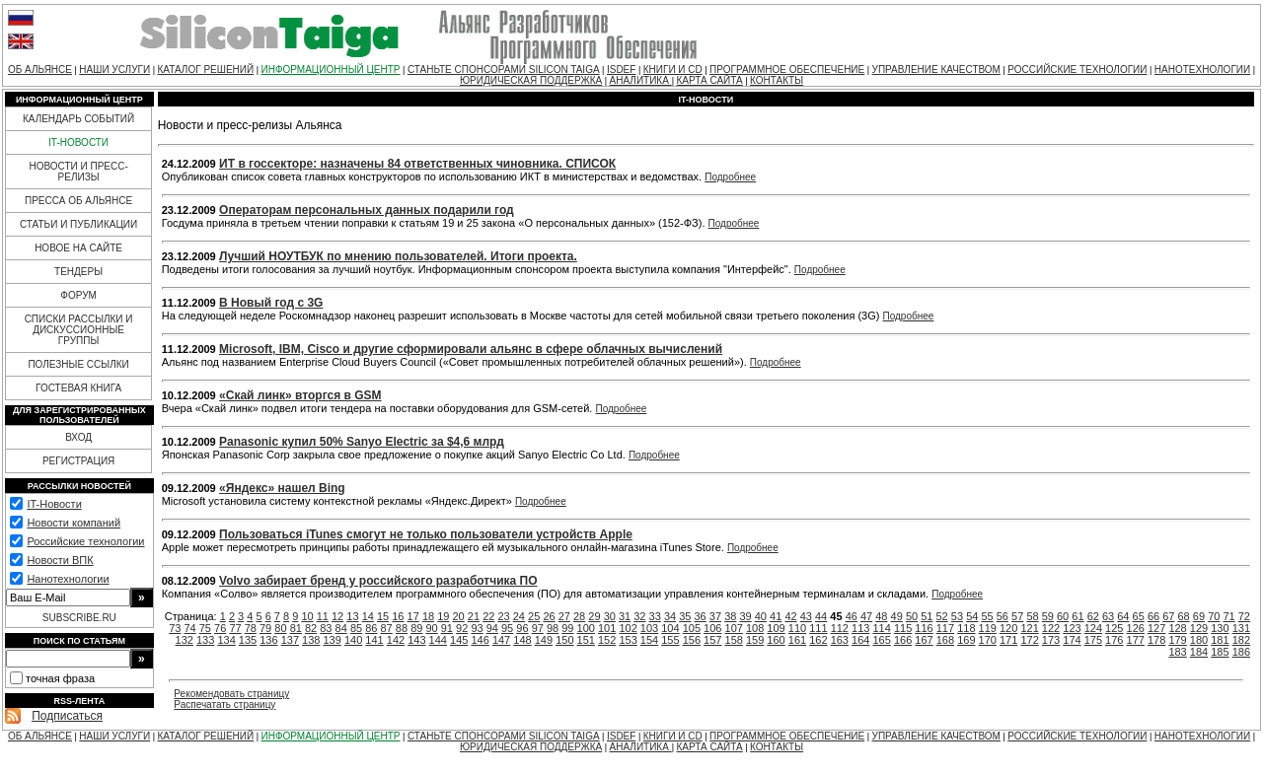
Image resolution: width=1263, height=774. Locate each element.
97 (538, 628)
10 (307, 616)
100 (586, 628)
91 (447, 628)
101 (607, 628)
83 (326, 628)
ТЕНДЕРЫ (78, 271)
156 (692, 640)
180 (1199, 640)
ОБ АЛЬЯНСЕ (40, 69)
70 (1214, 616)
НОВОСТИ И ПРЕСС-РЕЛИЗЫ (78, 171)
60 (1063, 616)
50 (912, 616)
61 (1077, 616)
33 (655, 616)
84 (341, 628)
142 (396, 640)
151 (586, 640)
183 (1177, 652)
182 (1241, 640)
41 (775, 616)
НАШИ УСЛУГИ (114, 69)
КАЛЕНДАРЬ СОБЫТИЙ (78, 118)
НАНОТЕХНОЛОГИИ (1202, 69)
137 (290, 640)
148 (522, 640)
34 (670, 616)
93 (477, 628)
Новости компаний (73, 522)
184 (1199, 652)
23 (503, 616)
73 (175, 628)
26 (549, 616)
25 (534, 616)
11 (323, 616)
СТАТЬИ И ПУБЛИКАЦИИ (78, 224)
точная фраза (60, 678)
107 (734, 628)
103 (649, 628)
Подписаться (67, 716)
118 (966, 628)
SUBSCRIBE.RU (79, 617)
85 (356, 628)
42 (790, 616)
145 (459, 640)
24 (519, 616)
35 (685, 616)
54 (972, 616)
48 (881, 616)
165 (881, 640)
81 (296, 628)
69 (1199, 616)
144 (438, 640)
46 (851, 616)
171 (1008, 640)
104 (670, 628)
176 (1114, 640)
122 (1051, 628)
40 (761, 616)
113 (860, 628)
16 (398, 616)
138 (311, 640)
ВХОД (78, 437)
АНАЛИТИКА (641, 80)
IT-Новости (54, 504)
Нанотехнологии (68, 579)
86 (371, 628)
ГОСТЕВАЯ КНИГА (78, 388)
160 (775, 640)
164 (860, 640)
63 (1108, 616)
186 (1241, 652)
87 (387, 628)
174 (1071, 640)
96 (522, 628)
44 (821, 616)
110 (797, 628)
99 (567, 628)
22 (488, 616)
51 (926, 616)
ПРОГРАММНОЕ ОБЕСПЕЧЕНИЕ (786, 69)
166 (903, 640)
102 (627, 628)
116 (923, 628)
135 (248, 640)
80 (280, 628)
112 (840, 628)
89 (416, 628)
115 (903, 628)
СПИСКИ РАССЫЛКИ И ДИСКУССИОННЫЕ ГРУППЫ (79, 330)
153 (627, 640)
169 (966, 640)
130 (1219, 628)
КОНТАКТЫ (776, 80)
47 (866, 616)
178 (1156, 640)
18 (428, 616)
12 (337, 616)
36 (700, 616)
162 (818, 640)
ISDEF (621, 69)
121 (1029, 628)
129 (1199, 628)
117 (945, 628)
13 (352, 616)
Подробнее (730, 177)
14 (368, 616)
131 (1241, 628)
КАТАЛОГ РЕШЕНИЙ (205, 69)
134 (226, 640)
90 (431, 628)
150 (564, 640)
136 (268, 640)
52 (942, 616)
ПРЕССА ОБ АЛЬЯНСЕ (78, 200)
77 (235, 628)
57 (1017, 616)
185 (1219, 652)
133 (205, 640)
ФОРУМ (78, 295)
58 (1032, 616)
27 (564, 616)
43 (806, 616)
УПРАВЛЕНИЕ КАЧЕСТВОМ (936, 69)
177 (1136, 640)
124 (1093, 628)
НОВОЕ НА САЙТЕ (78, 248)
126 (1136, 628)
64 (1123, 616)
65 (1139, 616)
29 (594, 616)
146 (479, 640)
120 (1008, 628)
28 (579, 616)
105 (692, 628)
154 (649, 640)
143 (416, 640)
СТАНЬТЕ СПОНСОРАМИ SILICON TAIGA (504, 69)
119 (988, 628)
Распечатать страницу (224, 704)
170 (988, 640)
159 (755, 640)
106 (712, 628)
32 (639, 616)
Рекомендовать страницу (231, 693)
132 (184, 640)
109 (775, 628)
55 (987, 616)
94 (492, 628)
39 (745, 616)
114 (881, 628)
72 (1244, 616)
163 (840, 640)
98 (552, 628)
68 (1184, 616)
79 (265, 628)
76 (220, 628)
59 (1048, 616)
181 (1219, 640)
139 (332, 640)
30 (610, 616)
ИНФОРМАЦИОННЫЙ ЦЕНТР (331, 69)
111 (818, 628)
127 (1156, 628)
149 (544, 640)
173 (1051, 640)
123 (1071, 628)
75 (205, 628)
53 (957, 616)
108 (755, 628)
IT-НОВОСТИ (78, 142)
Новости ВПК (60, 560)
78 (251, 628)
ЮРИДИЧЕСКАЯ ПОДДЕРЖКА (531, 80)
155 (670, 640)
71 (1228, 616)
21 (474, 616)
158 (734, 640)
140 (353, 640)
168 (945, 640)
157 (712, 640)
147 (501, 640)
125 (1114, 628)
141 (374, 640)
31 (625, 616)
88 (402, 628)
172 (1029, 640)
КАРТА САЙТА (709, 80)
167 (923, 640)
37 (715, 616)
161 (797, 640)
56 (1002, 616)
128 (1177, 628)
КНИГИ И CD (673, 69)
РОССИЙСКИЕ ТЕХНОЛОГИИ (1077, 69)
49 (897, 616)
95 (507, 628)
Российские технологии (85, 541)
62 (1093, 616)
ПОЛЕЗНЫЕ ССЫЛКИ (78, 364)
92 (462, 628)
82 (311, 628)
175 (1093, 640)
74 (189, 628)
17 (413, 616)
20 (459, 616)
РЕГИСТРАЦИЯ (78, 461)
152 (607, 640)
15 (383, 616)
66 (1153, 616)
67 (1168, 616)
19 (443, 616)
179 (1177, 640)
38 (730, 616)
